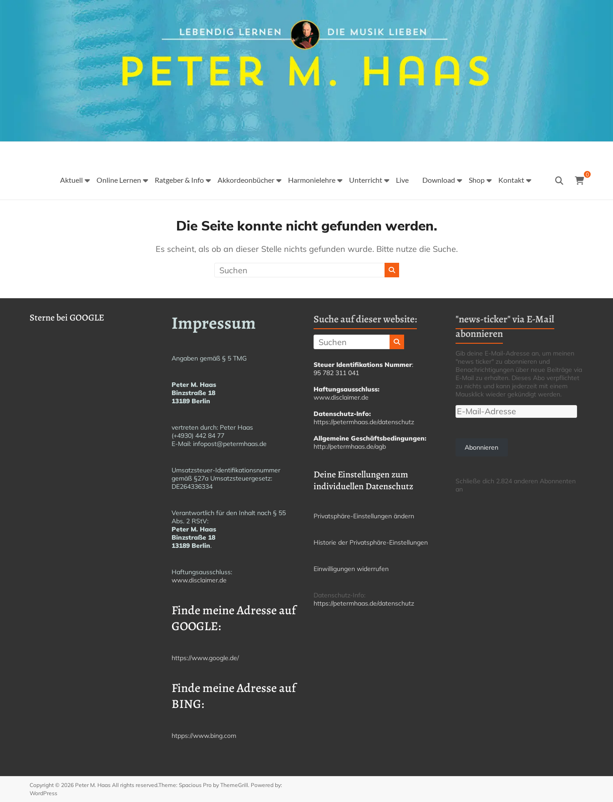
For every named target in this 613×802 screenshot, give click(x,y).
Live (402, 179)
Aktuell (71, 179)
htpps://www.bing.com (204, 736)
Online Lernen (118, 179)
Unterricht (365, 179)
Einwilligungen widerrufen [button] (351, 569)
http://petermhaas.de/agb (350, 446)
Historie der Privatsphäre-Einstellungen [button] (371, 542)
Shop (477, 179)
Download (438, 179)
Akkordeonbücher (246, 179)
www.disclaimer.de (199, 580)
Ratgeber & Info (179, 179)
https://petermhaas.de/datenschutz (364, 422)
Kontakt (511, 179)
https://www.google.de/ (205, 658)
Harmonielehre (311, 179)
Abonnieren (481, 447)
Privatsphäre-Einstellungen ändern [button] (364, 516)
